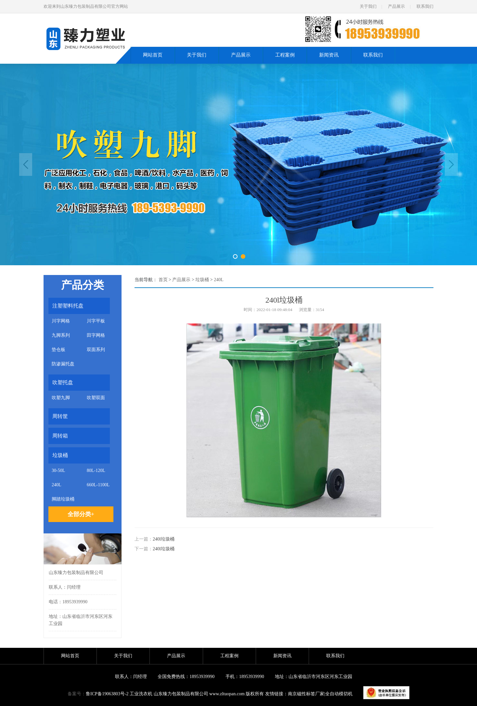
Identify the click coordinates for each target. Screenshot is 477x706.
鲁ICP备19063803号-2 (107, 693)
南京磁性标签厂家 (306, 693)
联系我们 (425, 6)
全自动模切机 (339, 693)
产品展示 (396, 6)
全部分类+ (81, 514)
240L (219, 279)
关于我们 (368, 6)
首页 (163, 279)
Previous (25, 164)
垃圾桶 (202, 279)
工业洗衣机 (141, 693)
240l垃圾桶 (163, 539)
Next (451, 164)
